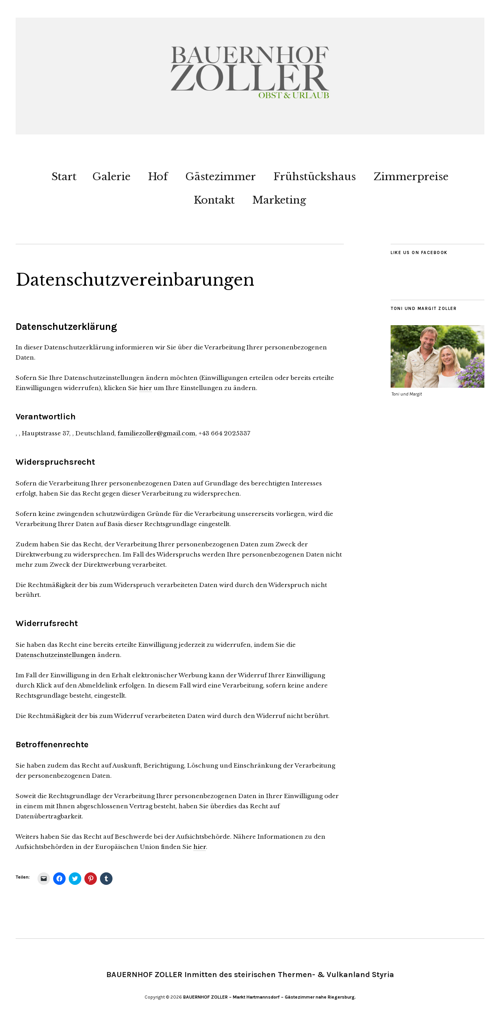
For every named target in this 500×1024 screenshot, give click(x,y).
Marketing (279, 200)
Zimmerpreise (410, 176)
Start (64, 176)
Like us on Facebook (419, 252)
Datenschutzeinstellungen (56, 655)
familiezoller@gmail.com (156, 433)
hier (145, 388)
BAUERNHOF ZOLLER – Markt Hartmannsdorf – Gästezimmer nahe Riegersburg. (269, 997)
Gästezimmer (220, 176)
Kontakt (214, 200)
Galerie (111, 176)
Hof (158, 176)
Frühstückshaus (314, 176)
